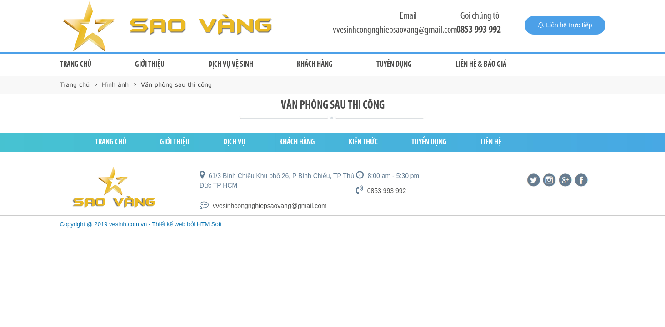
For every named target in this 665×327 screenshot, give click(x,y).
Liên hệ (490, 142)
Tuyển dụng (394, 64)
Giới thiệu (150, 64)
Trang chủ (75, 64)
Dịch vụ (234, 142)
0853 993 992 (478, 30)
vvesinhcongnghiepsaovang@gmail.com (395, 30)
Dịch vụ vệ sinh (230, 64)
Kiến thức (363, 142)
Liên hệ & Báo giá (480, 64)
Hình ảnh (115, 84)
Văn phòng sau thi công (176, 84)
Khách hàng (315, 64)
